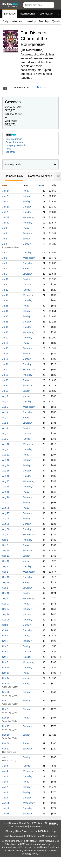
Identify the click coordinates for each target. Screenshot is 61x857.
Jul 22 (5, 343)
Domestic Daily (14, 176)
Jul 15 (5, 305)
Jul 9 (4, 273)
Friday (26, 190)
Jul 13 (5, 295)
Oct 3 (5, 625)
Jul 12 (5, 289)
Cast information (14, 139)
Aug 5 (5, 417)
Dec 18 (5, 734)
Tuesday (27, 212)
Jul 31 (5, 391)
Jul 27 (5, 369)
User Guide (22, 831)
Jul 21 (5, 337)
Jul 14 (5, 300)
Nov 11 (5, 673)
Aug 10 (5, 444)
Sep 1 (5, 540)
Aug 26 (5, 508)
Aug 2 (5, 401)
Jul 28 (5, 375)
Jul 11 (5, 284)
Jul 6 (4, 258)
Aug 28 (5, 518)
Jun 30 (5, 222)
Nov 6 (5, 646)
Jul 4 (4, 244)
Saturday (27, 196)
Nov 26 (5, 692)
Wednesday (29, 217)
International (27, 13)
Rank (41, 185)
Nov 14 (5, 678)
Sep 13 (5, 566)
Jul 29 (5, 380)
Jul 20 (5, 332)
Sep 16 (5, 582)
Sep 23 (5, 603)
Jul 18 (5, 321)
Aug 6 (5, 422)
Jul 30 (5, 385)
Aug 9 (5, 438)
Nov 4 (5, 635)
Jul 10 (5, 279)
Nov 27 (5, 700)
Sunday (26, 201)
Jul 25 (5, 359)
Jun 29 (5, 217)
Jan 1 (5, 757)
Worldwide (46, 13)
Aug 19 (5, 492)
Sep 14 (5, 571)
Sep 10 (5, 550)
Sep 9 (5, 545)
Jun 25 (5, 196)
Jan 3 (5, 765)
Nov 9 (5, 662)
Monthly (44, 21)
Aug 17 (5, 481)
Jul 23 (5, 348)
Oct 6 (5, 630)
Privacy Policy (23, 850)
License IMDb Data (39, 831)
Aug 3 (5, 407)
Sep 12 (5, 561)
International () (14, 114)
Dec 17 (5, 726)
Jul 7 (4, 263)
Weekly (31, 21)
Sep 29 (5, 619)
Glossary (9, 831)
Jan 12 (5, 808)
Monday (27, 206)
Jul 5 (4, 252)
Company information (16, 145)
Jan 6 (5, 781)
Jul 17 (5, 316)
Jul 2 (4, 233)
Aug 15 (5, 470)
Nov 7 (5, 651)
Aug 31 (5, 534)
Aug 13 (5, 460)
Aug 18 (5, 486)
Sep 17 (5, 587)
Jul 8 (4, 268)
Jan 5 (5, 776)
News (8, 148)
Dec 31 (5, 748)
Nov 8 (5, 657)
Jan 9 (5, 797)
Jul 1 (4, 228)
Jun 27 (5, 206)
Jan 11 (5, 803)
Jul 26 (5, 364)
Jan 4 (5, 771)
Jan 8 (5, 792)
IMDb (44, 836)
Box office (10, 152)
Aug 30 (5, 529)
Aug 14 (5, 465)
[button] (57, 4)
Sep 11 (5, 556)
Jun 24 (5, 190)
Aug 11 (5, 449)
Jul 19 (5, 327)
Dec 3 (5, 709)
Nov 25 (5, 683)
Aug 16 (5, 476)
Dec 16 (5, 717)
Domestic (10, 13)
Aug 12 (5, 454)
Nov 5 (5, 641)
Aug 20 (5, 497)
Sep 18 (5, 593)
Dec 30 (5, 743)
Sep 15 (5, 577)
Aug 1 (5, 396)
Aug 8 (5, 433)
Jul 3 (4, 238)
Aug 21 (5, 502)
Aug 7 (5, 428)
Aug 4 (5, 412)
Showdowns (35, 826)
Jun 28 (5, 212)
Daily (5, 21)
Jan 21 (5, 813)
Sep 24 (5, 609)
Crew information (14, 142)
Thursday (27, 222)
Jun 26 (5, 201)
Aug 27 (5, 513)
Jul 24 (5, 353)
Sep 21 (5, 598)
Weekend (18, 21)
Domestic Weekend (40, 176)
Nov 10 (5, 667)
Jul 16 (5, 311)
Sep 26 (5, 614)
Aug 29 (5, 524)
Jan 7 (5, 787)
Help (53, 831)
